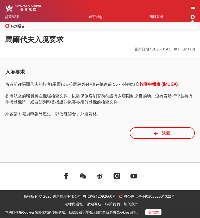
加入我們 (131, 204)
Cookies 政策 (127, 212)
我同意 (153, 212)
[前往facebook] (66, 176)
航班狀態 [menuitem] (96, 16)
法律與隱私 (74, 204)
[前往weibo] (100, 176)
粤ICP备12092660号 (99, 196)
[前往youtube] (134, 176)
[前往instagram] (117, 176)
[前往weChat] (83, 176)
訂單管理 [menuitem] (12, 16)
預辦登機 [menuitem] (156, 16)
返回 (162, 133)
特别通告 (17, 26)
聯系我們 (112, 204)
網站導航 (94, 204)
